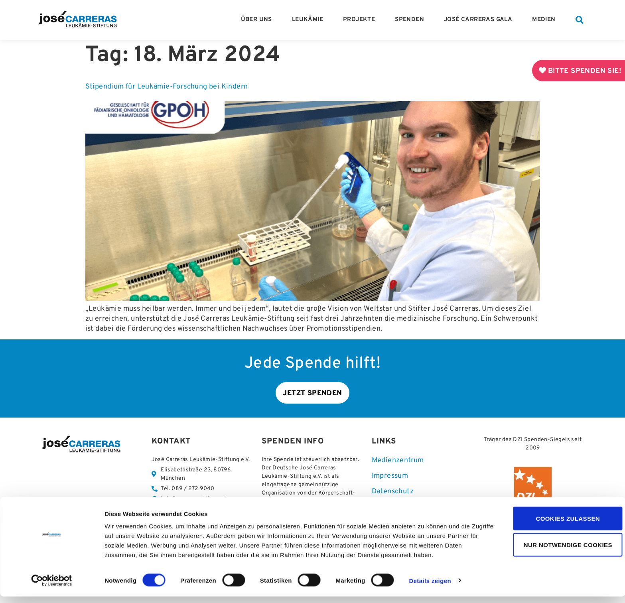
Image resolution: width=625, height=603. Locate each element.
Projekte (361, 20)
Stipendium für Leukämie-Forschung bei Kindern (166, 86)
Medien (545, 20)
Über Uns (258, 20)
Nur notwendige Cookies (558, 551)
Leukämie (309, 20)
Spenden (411, 20)
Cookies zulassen (558, 525)
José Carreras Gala (480, 20)
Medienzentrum (398, 461)
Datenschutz (393, 492)
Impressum (390, 477)
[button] (580, 20)
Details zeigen (430, 587)
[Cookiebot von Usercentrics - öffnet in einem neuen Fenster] (52, 587)
